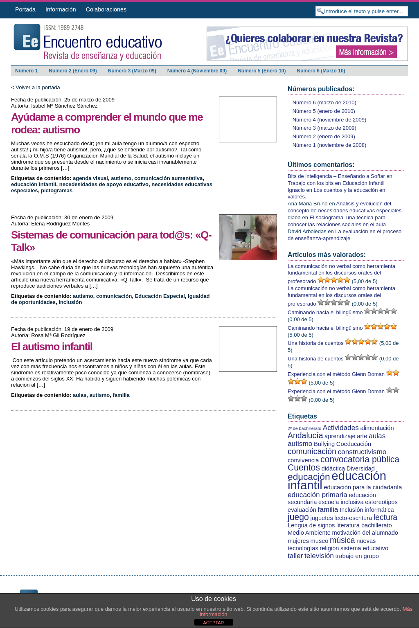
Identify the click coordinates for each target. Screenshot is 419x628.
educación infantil (33, 184)
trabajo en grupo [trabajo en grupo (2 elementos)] (357, 556)
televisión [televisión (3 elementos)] (319, 555)
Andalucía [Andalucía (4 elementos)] (305, 435)
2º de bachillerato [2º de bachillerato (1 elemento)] (304, 428)
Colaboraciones (106, 9)
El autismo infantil (51, 346)
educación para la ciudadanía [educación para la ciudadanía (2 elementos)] (363, 487)
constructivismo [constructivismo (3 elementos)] (362, 452)
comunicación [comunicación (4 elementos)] (312, 451)
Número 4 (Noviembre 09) (197, 71)
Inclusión (70, 302)
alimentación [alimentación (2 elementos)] (377, 428)
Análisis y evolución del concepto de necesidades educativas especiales (344, 207)
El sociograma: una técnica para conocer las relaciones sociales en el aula (337, 220)
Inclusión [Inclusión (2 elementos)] (351, 509)
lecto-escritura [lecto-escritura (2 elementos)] (353, 518)
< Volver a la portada (35, 87)
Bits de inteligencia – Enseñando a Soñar (336, 176)
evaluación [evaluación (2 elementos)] (302, 509)
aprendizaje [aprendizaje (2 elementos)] (340, 436)
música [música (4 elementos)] (342, 540)
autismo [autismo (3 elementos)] (300, 443)
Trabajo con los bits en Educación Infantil (336, 183)
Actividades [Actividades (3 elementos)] (341, 427)
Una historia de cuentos (316, 343)
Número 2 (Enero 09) (73, 71)
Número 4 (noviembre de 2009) (330, 120)
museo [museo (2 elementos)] (320, 541)
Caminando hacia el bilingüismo (325, 312)
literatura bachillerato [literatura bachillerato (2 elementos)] (364, 525)
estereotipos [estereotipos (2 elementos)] (381, 502)
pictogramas (56, 190)
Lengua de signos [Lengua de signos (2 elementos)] (311, 525)
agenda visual (90, 178)
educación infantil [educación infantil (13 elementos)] (337, 480)
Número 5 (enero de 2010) (324, 111)
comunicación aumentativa (168, 178)
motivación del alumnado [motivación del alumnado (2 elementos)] (365, 532)
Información (60, 9)
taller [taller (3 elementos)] (295, 555)
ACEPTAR (213, 622)
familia (121, 395)
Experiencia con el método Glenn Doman (336, 374)
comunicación (114, 296)
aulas (79, 395)
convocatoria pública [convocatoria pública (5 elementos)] (359, 459)
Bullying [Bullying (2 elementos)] (324, 444)
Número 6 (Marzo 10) (321, 71)
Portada (25, 9)
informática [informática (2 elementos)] (379, 509)
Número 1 (26, 71)
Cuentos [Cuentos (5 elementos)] (304, 467)
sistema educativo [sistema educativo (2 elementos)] (364, 548)
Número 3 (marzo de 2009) (324, 128)
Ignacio (296, 190)
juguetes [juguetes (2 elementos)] (321, 518)
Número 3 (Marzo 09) (132, 71)
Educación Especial (160, 296)
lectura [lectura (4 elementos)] (385, 517)
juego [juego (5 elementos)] (298, 517)
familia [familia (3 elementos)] (328, 509)
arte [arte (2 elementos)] (362, 436)
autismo (121, 178)
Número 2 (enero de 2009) (324, 136)
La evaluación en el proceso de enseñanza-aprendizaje (344, 234)
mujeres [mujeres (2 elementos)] (298, 541)
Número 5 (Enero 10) (262, 71)
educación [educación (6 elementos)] (309, 476)
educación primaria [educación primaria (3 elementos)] (317, 495)
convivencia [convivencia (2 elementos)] (303, 460)
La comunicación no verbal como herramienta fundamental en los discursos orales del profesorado (341, 274)
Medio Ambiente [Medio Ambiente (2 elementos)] (309, 532)
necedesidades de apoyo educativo (104, 184)
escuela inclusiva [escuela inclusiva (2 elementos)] (340, 502)
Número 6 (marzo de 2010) (324, 102)
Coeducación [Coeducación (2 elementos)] (353, 444)
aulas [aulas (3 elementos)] (377, 436)
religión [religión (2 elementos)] (329, 548)
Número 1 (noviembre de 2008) (330, 145)
